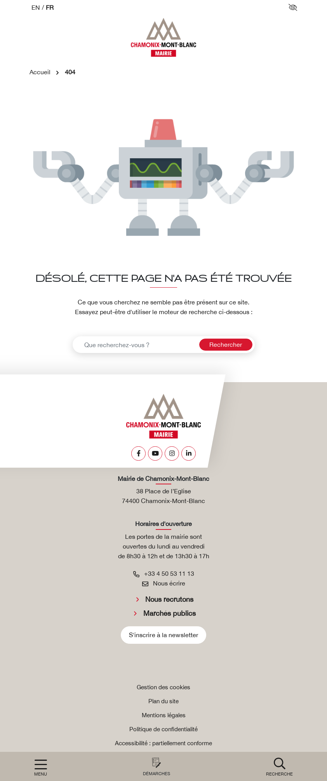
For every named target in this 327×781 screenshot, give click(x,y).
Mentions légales (164, 715)
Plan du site (163, 701)
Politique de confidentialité (163, 729)
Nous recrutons (169, 599)
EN (35, 7)
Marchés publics (169, 613)
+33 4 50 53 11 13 (163, 573)
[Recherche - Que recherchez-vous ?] (135, 344)
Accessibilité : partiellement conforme (163, 743)
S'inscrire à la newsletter (163, 634)
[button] (279, 766)
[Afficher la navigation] (41, 768)
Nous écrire (163, 583)
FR (50, 7)
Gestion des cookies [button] (163, 687)
